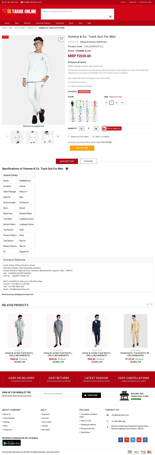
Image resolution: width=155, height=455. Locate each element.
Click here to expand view (33, 126)
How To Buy (46, 422)
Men (17, 23)
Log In (123, 2)
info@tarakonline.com (32, 2)
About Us (7, 414)
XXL (122, 102)
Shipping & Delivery (88, 425)
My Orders (46, 430)
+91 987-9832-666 (11, 2)
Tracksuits (31, 28)
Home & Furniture (43, 23)
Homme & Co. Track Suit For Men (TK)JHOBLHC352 (136, 354)
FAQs (5, 426)
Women (27, 23)
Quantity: (72, 128)
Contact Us (7, 430)
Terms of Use (86, 421)
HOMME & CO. (83, 51)
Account (45, 418)
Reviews (88, 161)
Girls (80, 23)
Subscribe (92, 395)
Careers (45, 426)
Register (132, 2)
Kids (89, 23)
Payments (46, 414)
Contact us (112, 410)
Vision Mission (9, 418)
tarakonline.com (17, 452)
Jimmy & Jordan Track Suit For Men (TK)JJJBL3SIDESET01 (20, 354)
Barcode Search (53, 452)
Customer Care (145, 2)
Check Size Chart (115, 97)
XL (116, 102)
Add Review (102, 42)
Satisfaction (85, 432)
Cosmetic (60, 23)
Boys (71, 23)
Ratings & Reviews (88, 42)
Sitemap (6, 422)
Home (7, 23)
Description (67, 161)
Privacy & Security (87, 428)
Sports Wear (20, 28)
